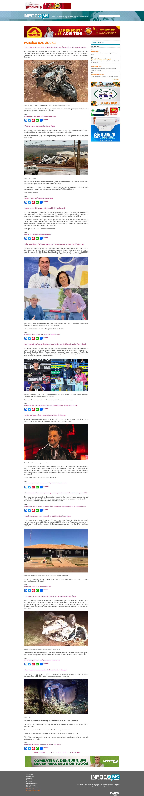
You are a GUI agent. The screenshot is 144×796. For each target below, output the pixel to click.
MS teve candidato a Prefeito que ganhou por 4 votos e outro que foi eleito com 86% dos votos (54, 244)
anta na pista (57, 744)
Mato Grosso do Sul (46, 334)
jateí (36, 334)
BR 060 (43, 116)
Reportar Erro (30, 788)
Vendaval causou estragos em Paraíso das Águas (40, 126)
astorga (37, 405)
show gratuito (38, 483)
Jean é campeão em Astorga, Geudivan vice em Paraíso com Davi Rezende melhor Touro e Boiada (55, 344)
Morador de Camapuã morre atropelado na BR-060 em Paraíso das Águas (48, 516)
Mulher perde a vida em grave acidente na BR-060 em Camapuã (45, 208)
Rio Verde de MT (31, 785)
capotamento (49, 744)
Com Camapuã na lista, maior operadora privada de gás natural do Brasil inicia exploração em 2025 (56, 493)
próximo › (73, 752)
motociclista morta (29, 116)
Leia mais (45, 119)
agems (56, 506)
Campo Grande (30, 780)
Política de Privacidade (33, 790)
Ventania (50, 198)
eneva (59, 506)
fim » (78, 752)
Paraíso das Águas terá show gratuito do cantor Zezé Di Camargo (45, 415)
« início (36, 752)
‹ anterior (42, 752)
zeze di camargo (29, 483)
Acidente (26, 234)
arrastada (37, 116)
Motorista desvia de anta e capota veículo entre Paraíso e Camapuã (45, 670)
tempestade (44, 198)
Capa (53, 16)
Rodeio (32, 405)
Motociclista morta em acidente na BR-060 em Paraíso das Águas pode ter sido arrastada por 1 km (55, 47)
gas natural (33, 506)
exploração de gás (81, 506)
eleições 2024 (56, 334)
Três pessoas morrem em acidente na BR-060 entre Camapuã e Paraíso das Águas (50, 596)
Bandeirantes (30, 776)
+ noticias (115, 79)
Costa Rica (29, 774)
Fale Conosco (70, 18)
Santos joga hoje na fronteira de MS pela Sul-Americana (104, 76)
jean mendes (54, 405)
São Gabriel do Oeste (32, 787)
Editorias (60, 16)
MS (39, 334)
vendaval (26, 198)
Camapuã (37, 234)
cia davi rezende (72, 405)
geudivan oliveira (63, 405)
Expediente (84, 16)
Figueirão (39, 506)
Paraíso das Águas (50, 116)
